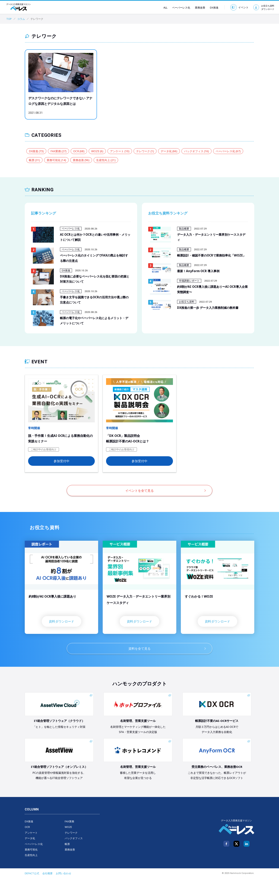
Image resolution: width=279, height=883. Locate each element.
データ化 (169, 151)
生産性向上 (106, 160)
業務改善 (198, 7)
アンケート (119, 151)
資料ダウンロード (61, 626)
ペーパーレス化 (179, 7)
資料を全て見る (139, 653)
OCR (78, 151)
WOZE (97, 151)
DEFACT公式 (32, 878)
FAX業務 (58, 151)
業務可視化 (56, 160)
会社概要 (47, 878)
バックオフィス (196, 151)
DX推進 (212, 7)
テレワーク (145, 151)
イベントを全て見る (139, 495)
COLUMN (32, 814)
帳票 (34, 160)
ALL (163, 7)
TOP (9, 19)
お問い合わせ (63, 878)
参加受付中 (61, 466)
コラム (21, 19)
